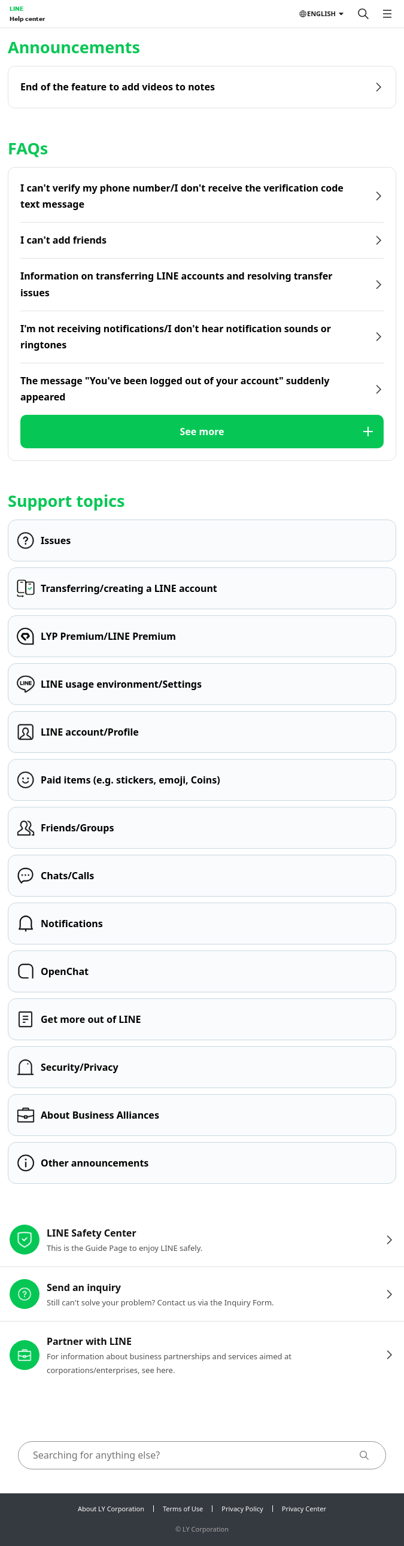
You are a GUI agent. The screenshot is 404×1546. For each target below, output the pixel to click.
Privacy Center (304, 1508)
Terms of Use (183, 1508)
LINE (16, 8)
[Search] (363, 14)
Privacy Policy (242, 1508)
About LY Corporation (111, 1508)
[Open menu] (387, 14)
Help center (27, 18)
